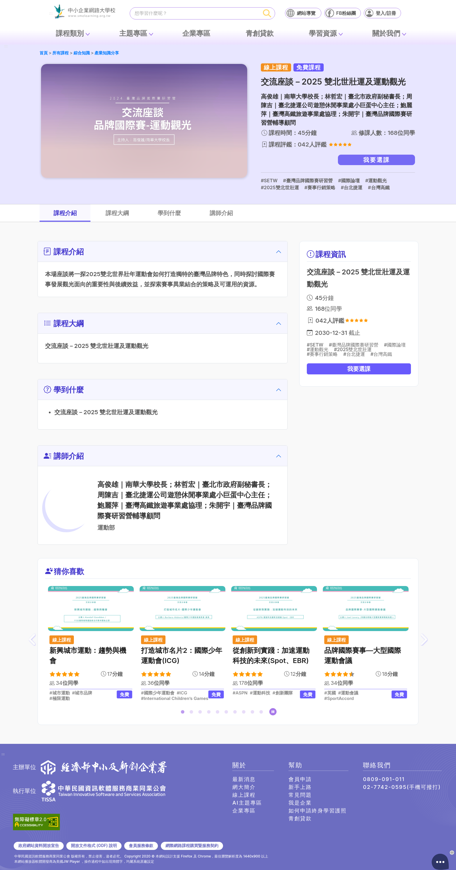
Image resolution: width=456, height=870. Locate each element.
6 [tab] (227, 713)
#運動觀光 (376, 180)
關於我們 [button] (386, 33)
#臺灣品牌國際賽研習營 (307, 180)
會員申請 (300, 779)
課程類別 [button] (70, 33)
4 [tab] (210, 713)
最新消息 (244, 779)
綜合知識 (82, 52)
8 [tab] (245, 713)
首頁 (44, 52)
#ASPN (240, 693)
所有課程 (60, 52)
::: (51, 13)
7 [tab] (236, 713)
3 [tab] (201, 713)
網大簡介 (244, 787)
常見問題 (300, 795)
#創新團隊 (282, 693)
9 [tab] (253, 713)
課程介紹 (65, 213)
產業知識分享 (107, 52)
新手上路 (300, 787)
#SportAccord (339, 698)
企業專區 (196, 33)
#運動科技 (260, 693)
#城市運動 (59, 693)
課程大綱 (117, 213)
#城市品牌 (82, 693)
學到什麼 (169, 213)
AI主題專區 (247, 803)
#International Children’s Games (174, 698)
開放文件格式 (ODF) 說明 (94, 845)
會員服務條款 (141, 845)
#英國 (330, 693)
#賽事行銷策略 (319, 187)
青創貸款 (260, 33)
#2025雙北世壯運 (280, 187)
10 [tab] (262, 713)
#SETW (269, 180)
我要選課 (376, 159)
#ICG (182, 693)
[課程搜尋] (195, 13)
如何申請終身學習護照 (317, 811)
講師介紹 (221, 213)
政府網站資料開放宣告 (38, 845)
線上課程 (244, 795)
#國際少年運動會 (157, 693)
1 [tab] (184, 713)
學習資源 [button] (323, 33)
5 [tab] (219, 713)
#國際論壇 (349, 180)
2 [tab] (192, 713)
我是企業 (300, 803)
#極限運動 (59, 698)
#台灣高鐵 (378, 187)
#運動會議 (348, 693)
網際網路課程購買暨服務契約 (191, 845)
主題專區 (133, 33)
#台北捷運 (351, 187)
